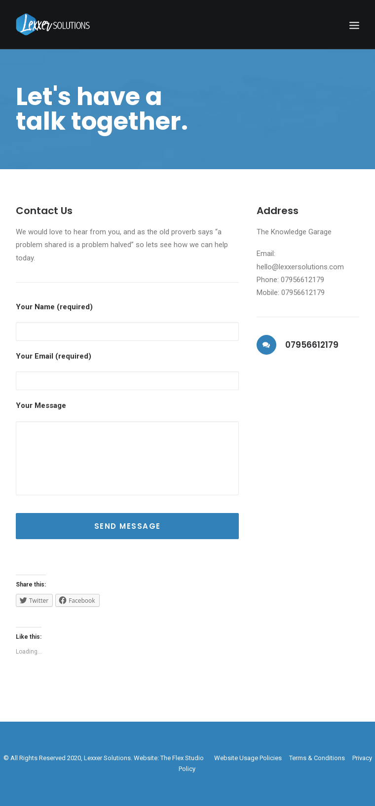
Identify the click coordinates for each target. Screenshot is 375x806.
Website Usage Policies (248, 758)
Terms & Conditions (317, 758)
